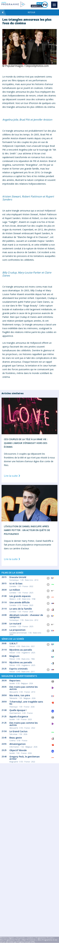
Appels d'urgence (18, 716)
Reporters (14, 680)
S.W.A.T (13, 643)
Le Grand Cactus (18, 731)
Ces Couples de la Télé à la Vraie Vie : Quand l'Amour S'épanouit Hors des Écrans (26, 443)
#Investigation (17, 743)
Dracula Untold (17, 577)
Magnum (14, 656)
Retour (18, 12)
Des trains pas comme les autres (23, 688)
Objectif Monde (18, 750)
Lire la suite (12, 475)
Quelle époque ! (17, 710)
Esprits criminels (18, 668)
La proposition (17, 629)
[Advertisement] (29, 798)
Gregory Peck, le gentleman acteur (24, 757)
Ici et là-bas (15, 583)
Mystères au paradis (20, 649)
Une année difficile (19, 602)
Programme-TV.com (44, 938)
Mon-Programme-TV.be (10, 940)
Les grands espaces (20, 596)
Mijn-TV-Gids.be (29, 940)
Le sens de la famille (20, 608)
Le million (14, 589)
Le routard (15, 623)
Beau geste (15, 737)
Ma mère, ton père (19, 695)
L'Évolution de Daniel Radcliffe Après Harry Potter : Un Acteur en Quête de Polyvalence (27, 530)
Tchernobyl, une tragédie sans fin (26, 702)
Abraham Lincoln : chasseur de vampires (26, 616)
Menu (55, 3)
